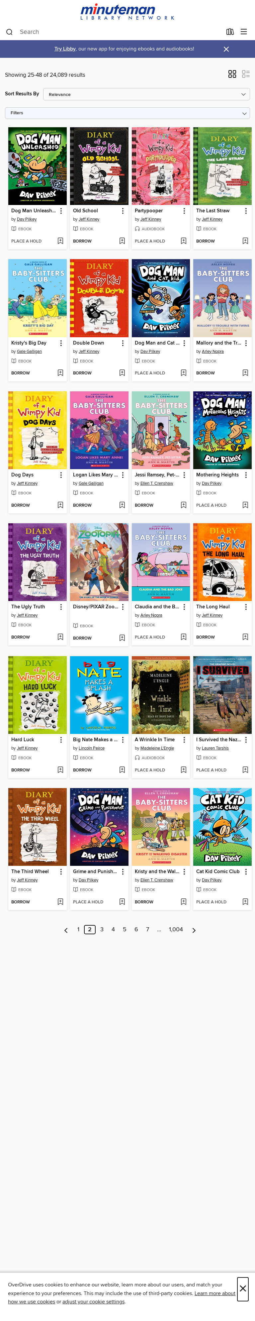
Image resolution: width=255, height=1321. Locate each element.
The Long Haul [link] (213, 607)
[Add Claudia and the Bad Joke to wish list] (183, 637)
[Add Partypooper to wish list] (183, 241)
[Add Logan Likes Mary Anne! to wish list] (122, 505)
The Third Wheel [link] (30, 872)
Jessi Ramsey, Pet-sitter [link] (158, 475)
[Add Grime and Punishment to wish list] (122, 902)
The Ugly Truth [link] (28, 607)
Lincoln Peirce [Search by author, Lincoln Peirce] (92, 748)
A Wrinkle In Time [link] (155, 740)
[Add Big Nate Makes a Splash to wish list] (122, 770)
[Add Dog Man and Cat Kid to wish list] (183, 373)
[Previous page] (66, 930)
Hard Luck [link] (22, 740)
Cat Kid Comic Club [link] (218, 872)
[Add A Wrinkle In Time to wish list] (183, 770)
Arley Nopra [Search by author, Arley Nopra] (213, 351)
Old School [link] (85, 211)
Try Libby (65, 49)
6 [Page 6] (136, 929)
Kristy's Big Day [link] (28, 343)
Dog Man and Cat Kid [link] (158, 343)
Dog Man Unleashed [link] (34, 211)
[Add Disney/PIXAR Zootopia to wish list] (122, 638)
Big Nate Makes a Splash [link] (96, 740)
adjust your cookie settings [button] (93, 1301)
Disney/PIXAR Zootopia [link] (96, 607)
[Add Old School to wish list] (122, 241)
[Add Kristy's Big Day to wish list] (60, 373)
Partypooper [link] (149, 211)
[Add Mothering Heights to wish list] (245, 505)
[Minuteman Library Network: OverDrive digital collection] (127, 12)
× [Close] (243, 1289)
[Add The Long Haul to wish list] (245, 637)
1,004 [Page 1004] (176, 929)
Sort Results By (22, 94)
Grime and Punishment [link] (96, 872)
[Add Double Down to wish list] (122, 373)
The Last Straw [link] (212, 211)
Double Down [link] (88, 343)
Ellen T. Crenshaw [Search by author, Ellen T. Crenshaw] (156, 483)
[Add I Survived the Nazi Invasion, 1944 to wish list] (245, 770)
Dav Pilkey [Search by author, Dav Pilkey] (27, 219)
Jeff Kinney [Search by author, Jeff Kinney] (89, 219)
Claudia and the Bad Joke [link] (158, 607)
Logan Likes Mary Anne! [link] (96, 475)
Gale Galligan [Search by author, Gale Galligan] (29, 351)
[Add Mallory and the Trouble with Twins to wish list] (245, 373)
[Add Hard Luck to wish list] (60, 770)
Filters (17, 113)
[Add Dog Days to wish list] (60, 505)
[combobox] (114, 32)
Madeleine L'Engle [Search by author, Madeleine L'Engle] (157, 748)
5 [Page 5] (125, 929)
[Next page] (194, 930)
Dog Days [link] (22, 475)
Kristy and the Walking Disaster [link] (158, 872)
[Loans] (230, 33)
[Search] (9, 32)
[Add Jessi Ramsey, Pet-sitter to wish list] (183, 505)
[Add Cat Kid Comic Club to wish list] (245, 902)
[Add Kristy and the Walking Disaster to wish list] (183, 902)
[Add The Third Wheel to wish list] (60, 902)
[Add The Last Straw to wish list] (245, 241)
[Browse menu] (244, 32)
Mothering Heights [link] (217, 475)
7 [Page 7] (147, 929)
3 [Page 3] (102, 929)
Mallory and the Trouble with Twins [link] (219, 343)
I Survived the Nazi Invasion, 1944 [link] (219, 740)
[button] (232, 76)
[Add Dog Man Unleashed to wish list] (60, 241)
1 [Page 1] (78, 929)
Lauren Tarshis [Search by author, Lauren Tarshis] (215, 748)
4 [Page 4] (113, 929)
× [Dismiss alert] (226, 49)
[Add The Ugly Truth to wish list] (60, 637)
